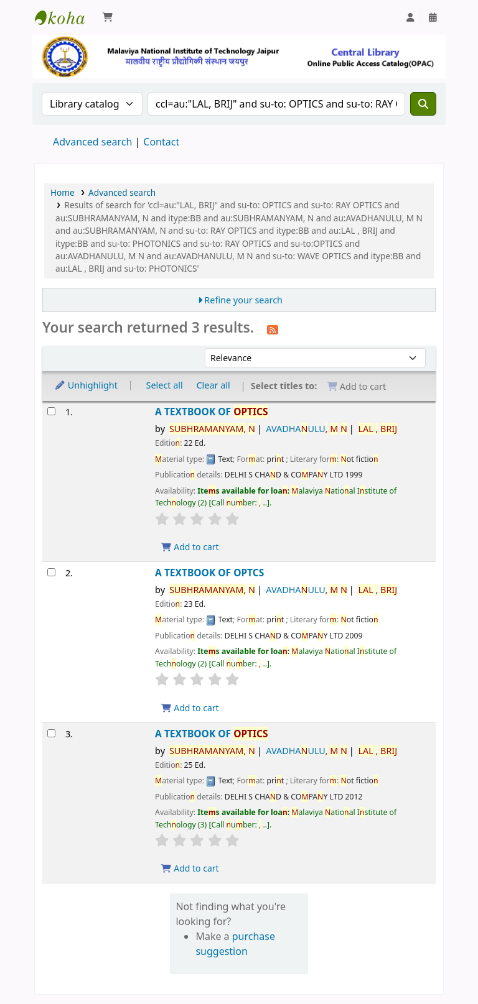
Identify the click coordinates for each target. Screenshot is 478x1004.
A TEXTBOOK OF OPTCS (209, 573)
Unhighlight (86, 385)
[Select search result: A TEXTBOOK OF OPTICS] (51, 411)
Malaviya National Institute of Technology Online (66, 17)
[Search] (423, 104)
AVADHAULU (306, 429)
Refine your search (243, 300)
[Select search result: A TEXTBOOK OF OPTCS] (51, 572)
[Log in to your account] (410, 17)
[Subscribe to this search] (273, 329)
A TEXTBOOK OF (211, 412)
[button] (107, 17)
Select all (164, 385)
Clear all (213, 385)
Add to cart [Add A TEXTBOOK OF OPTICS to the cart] (190, 547)
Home (62, 192)
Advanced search (92, 142)
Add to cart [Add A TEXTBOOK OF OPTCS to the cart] (190, 708)
